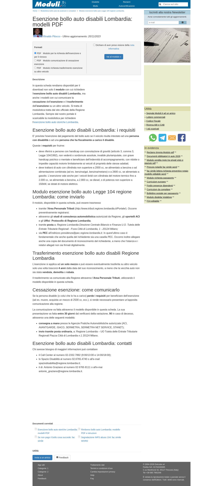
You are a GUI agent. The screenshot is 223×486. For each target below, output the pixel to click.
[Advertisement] (115, 99)
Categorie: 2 (43, 472)
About (40, 475)
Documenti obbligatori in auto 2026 (163, 156)
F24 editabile (153, 201)
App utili (41, 465)
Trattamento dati (97, 465)
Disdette (95, 2)
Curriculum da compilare (158, 189)
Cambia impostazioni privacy (102, 472)
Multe (95, 6)
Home (35, 11)
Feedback (62, 457)
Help (92, 475)
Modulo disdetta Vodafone (159, 197)
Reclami (126, 2)
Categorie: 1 (43, 468)
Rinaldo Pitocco (51, 36)
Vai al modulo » (113, 56)
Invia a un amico (42, 457)
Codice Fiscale (153, 121)
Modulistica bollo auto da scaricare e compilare (58, 11)
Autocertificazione (127, 6)
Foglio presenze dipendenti (160, 185)
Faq (92, 479)
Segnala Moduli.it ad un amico (160, 113)
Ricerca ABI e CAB (155, 125)
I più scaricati (152, 128)
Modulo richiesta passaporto (160, 178)
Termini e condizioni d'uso (101, 468)
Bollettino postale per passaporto (162, 193)
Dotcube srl (160, 464)
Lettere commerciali (155, 117)
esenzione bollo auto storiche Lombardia (56, 122)
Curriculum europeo (156, 181)
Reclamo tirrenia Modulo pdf (160, 152)
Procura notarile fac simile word (162, 167)
